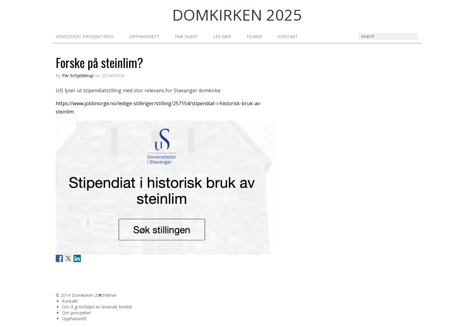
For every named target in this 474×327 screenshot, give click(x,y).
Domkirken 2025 (88, 295)
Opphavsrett (144, 36)
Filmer (254, 36)
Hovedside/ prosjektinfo (85, 36)
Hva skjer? (186, 36)
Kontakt (287, 36)
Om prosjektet (76, 313)
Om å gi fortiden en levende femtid (97, 307)
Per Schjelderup (78, 75)
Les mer (222, 36)
